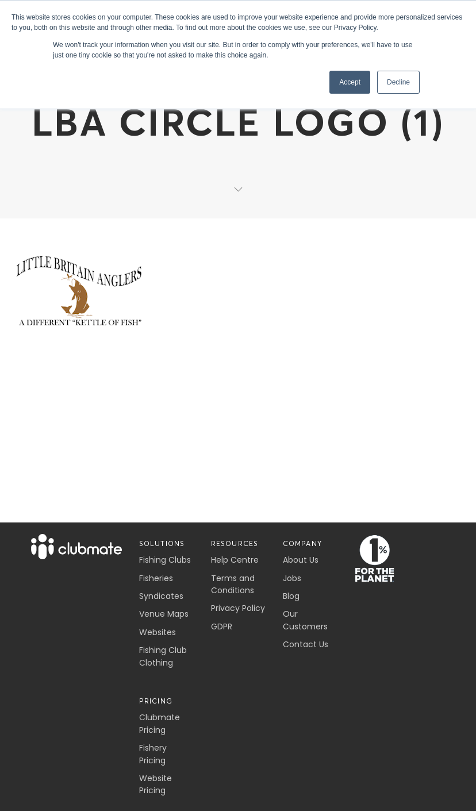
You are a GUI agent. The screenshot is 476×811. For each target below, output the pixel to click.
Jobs (292, 578)
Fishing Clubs (165, 560)
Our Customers (305, 620)
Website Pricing (155, 784)
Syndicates (161, 596)
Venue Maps (164, 614)
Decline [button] (398, 82)
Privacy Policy (238, 608)
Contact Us (305, 644)
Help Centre (235, 560)
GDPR (221, 626)
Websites (157, 632)
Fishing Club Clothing (163, 656)
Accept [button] (349, 82)
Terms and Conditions (233, 584)
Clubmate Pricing (159, 723)
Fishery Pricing (153, 754)
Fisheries (156, 578)
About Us (300, 560)
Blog (291, 596)
